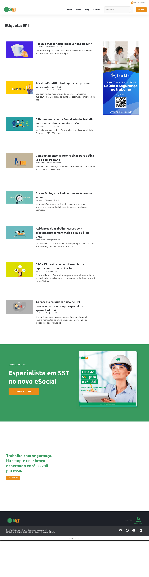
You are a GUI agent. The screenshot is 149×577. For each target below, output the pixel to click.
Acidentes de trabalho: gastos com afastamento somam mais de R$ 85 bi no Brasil (66, 232)
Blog (87, 9)
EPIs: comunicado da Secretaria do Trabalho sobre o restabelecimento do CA (64, 123)
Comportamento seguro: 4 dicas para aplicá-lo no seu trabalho (63, 157)
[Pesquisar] (131, 9)
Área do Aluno (140, 2)
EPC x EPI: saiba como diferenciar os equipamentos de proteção (63, 266)
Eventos (96, 9)
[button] (141, 9)
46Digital (51, 532)
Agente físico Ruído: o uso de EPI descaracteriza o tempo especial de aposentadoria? (62, 306)
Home (69, 9)
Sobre (78, 9)
